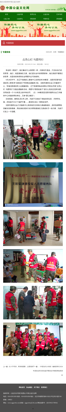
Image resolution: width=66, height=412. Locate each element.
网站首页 (22, 387)
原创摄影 (59, 19)
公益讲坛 (20, 19)
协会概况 (29, 387)
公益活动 (46, 14)
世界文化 (33, 14)
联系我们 (44, 387)
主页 (54, 52)
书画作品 (46, 19)
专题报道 (61, 52)
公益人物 (7, 19)
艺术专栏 (59, 14)
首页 (6, 14)
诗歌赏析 (33, 19)
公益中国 (20, 14)
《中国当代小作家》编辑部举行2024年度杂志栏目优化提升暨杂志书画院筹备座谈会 (48, 371)
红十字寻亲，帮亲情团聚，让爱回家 (21, 366)
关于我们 (37, 387)
